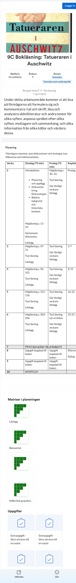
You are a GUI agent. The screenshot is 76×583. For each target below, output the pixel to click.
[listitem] (19, 576)
